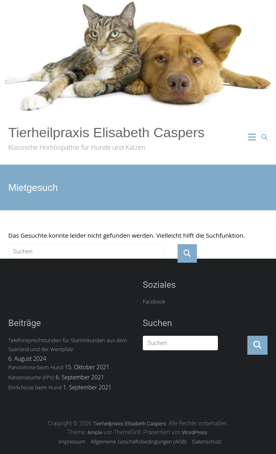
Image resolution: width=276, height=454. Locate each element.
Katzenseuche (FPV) (31, 377)
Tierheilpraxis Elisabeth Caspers (106, 132)
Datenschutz (207, 441)
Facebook (154, 301)
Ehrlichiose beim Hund (35, 387)
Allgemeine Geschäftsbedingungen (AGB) (139, 441)
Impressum (72, 441)
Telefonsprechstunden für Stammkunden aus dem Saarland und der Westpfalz (67, 345)
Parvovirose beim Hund (35, 367)
